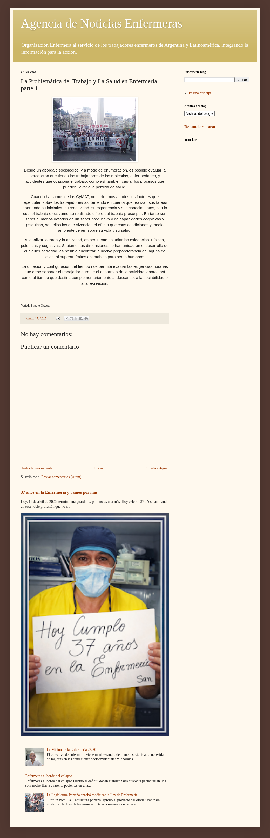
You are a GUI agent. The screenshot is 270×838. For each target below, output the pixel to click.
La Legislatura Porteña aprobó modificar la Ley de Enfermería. (92, 795)
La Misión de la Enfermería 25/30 (71, 750)
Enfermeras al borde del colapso (48, 776)
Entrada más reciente (37, 468)
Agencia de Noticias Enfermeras (101, 23)
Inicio (98, 468)
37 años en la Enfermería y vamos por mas (59, 492)
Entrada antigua (156, 468)
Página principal (201, 93)
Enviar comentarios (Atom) (61, 477)
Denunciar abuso (199, 126)
